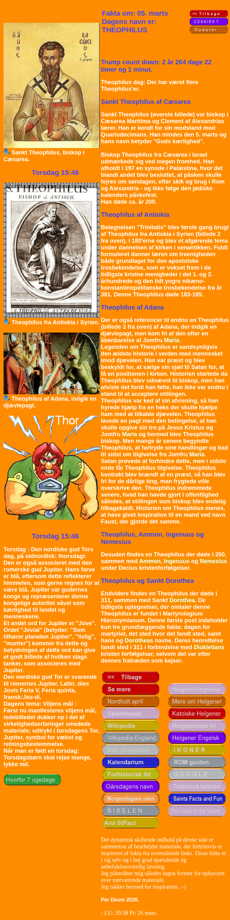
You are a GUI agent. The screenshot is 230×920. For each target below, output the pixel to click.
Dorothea (182, 600)
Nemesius (213, 561)
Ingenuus (176, 561)
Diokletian (207, 647)
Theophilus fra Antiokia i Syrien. (55, 322)
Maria (171, 340)
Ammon (149, 561)
